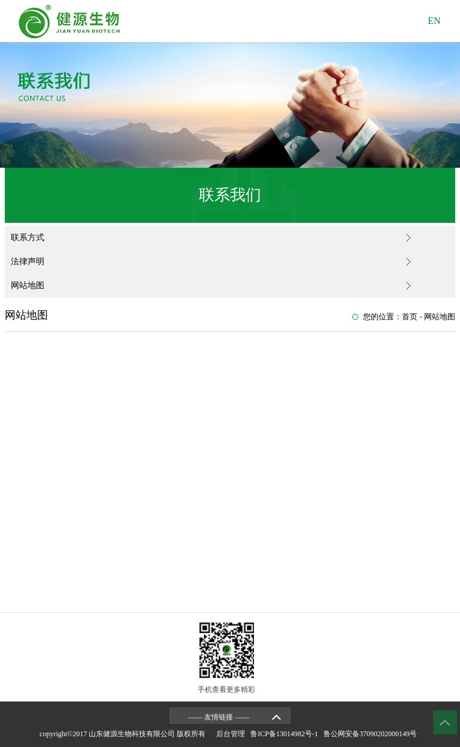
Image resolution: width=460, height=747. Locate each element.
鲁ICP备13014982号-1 (286, 734)
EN (434, 21)
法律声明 (27, 261)
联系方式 (27, 237)
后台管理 (232, 734)
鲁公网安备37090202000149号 (371, 734)
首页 (409, 316)
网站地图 (27, 285)
